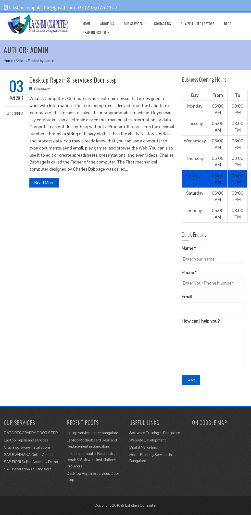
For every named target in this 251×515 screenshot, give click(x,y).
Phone (189, 272)
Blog (227, 23)
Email (187, 297)
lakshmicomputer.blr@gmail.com (41, 7)
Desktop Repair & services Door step (73, 80)
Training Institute (96, 32)
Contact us (162, 23)
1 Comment (15, 113)
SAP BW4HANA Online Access (29, 454)
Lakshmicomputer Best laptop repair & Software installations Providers (92, 460)
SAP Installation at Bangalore (27, 469)
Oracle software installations (27, 447)
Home (86, 23)
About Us (107, 23)
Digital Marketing (143, 447)
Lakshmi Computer (141, 505)
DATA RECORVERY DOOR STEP (31, 432)
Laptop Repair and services (26, 440)
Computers (42, 89)
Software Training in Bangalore (154, 432)
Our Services (133, 23)
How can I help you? (201, 321)
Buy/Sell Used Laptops (197, 23)
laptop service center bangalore (92, 432)
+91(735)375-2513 (97, 7)
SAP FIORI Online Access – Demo (31, 461)
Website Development (147, 440)
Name (189, 248)
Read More (44, 182)
